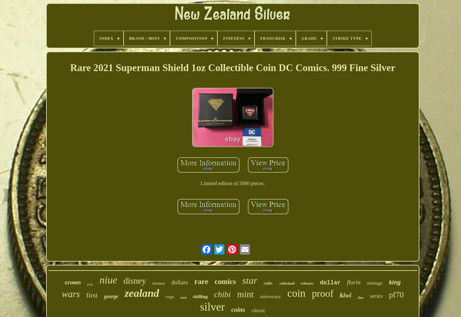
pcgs (90, 284)
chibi (222, 294)
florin (353, 282)
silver (212, 307)
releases (307, 283)
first (92, 295)
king (395, 282)
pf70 (396, 294)
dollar (330, 283)
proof (322, 293)
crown (73, 283)
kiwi (346, 295)
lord (183, 297)
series (376, 296)
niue (108, 280)
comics (225, 282)
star (249, 280)
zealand (142, 293)
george (111, 296)
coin (296, 293)
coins (238, 309)
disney (135, 281)
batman (158, 283)
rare (201, 281)
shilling (200, 296)
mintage (374, 283)
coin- (268, 283)
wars (71, 294)
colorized (287, 283)
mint (245, 294)
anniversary (270, 296)
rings (170, 296)
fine (361, 297)
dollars (179, 282)
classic (259, 310)
